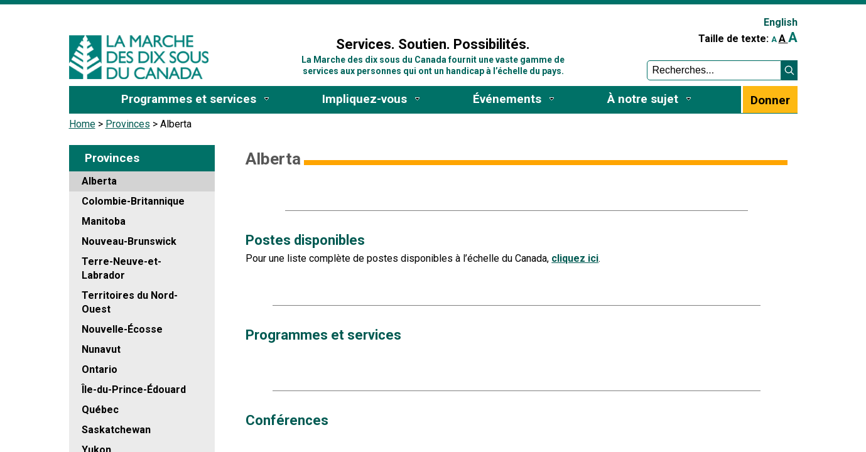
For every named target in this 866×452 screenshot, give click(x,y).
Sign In (278, 17)
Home (82, 124)
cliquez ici (574, 258)
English (781, 22)
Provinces (128, 124)
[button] (789, 70)
